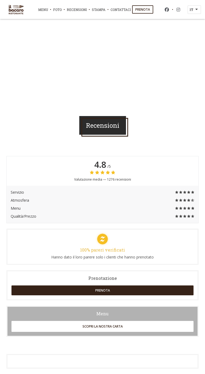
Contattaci (121, 9)
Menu (43, 9)
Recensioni (77, 9)
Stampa (98, 9)
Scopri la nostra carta (102, 326)
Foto (57, 9)
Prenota (142, 9)
